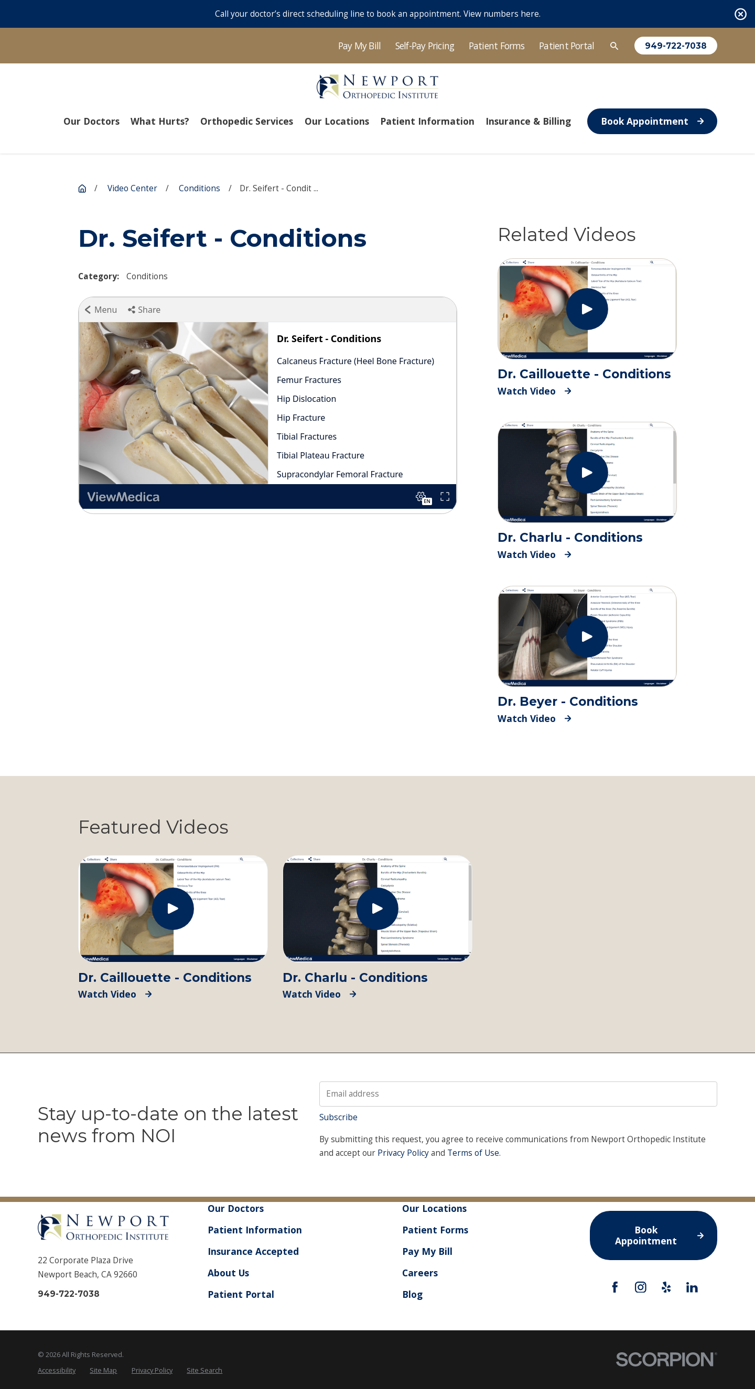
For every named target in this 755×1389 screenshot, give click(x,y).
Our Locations (434, 1208)
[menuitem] (57, 1370)
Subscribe (338, 1117)
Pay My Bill (359, 45)
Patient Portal (566, 45)
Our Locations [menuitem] (337, 121)
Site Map (103, 1370)
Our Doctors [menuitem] (91, 121)
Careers (420, 1272)
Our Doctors (236, 1208)
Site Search (204, 1370)
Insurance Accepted (253, 1251)
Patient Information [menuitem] (427, 121)
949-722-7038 (676, 46)
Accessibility (57, 1370)
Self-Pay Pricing (425, 45)
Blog (412, 1293)
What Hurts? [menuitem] (160, 121)
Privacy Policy (403, 1152)
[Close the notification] (741, 14)
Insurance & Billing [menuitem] (528, 121)
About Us (228, 1272)
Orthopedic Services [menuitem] (246, 121)
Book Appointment (652, 121)
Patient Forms (497, 45)
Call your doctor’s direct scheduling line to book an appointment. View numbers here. (378, 13)
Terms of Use (473, 1152)
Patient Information (255, 1229)
